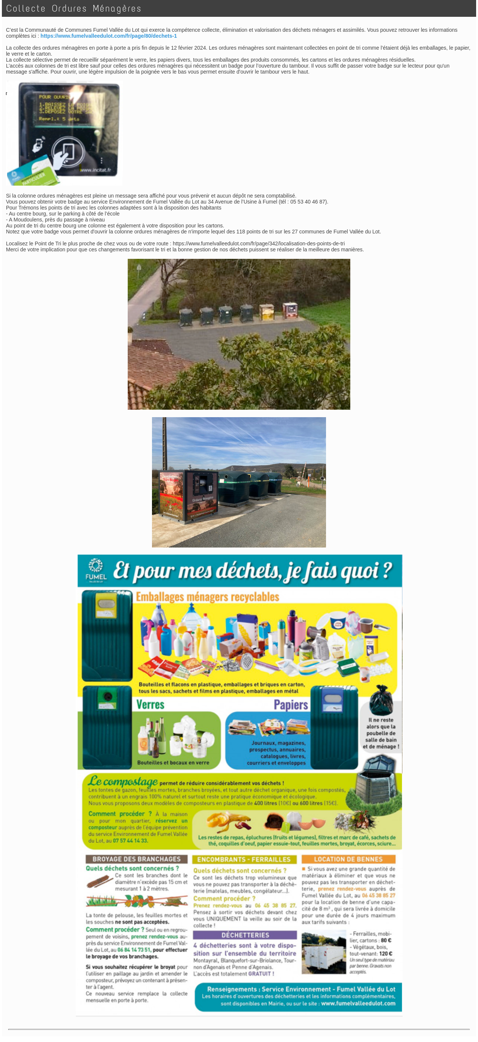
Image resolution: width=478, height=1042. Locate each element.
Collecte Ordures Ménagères (74, 8)
